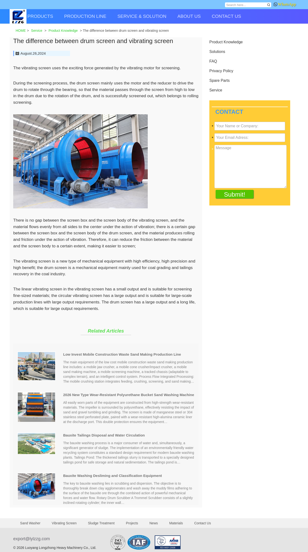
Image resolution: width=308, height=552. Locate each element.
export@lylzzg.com (31, 538)
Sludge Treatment (101, 523)
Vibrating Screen (64, 523)
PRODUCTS (40, 16)
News (153, 523)
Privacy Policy (221, 71)
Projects (132, 523)
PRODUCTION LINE (85, 16)
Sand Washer (30, 523)
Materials (176, 523)
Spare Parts (219, 80)
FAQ (213, 61)
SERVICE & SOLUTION (141, 16)
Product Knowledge (226, 42)
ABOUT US (189, 16)
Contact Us (202, 523)
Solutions (217, 52)
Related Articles (106, 331)
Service (215, 90)
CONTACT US (226, 16)
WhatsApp (285, 4)
